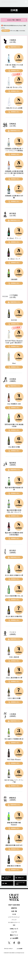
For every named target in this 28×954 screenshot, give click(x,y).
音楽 (4, 883)
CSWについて (14, 928)
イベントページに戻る (20, 883)
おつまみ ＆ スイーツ (14, 922)
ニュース (14, 932)
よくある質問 (14, 938)
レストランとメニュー (6, 877)
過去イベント (14, 935)
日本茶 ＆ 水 (19, 878)
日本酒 (14, 914)
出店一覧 (14, 911)
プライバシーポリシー (8, 948)
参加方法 (14, 908)
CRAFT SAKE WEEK (14, 905)
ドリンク (14, 919)
